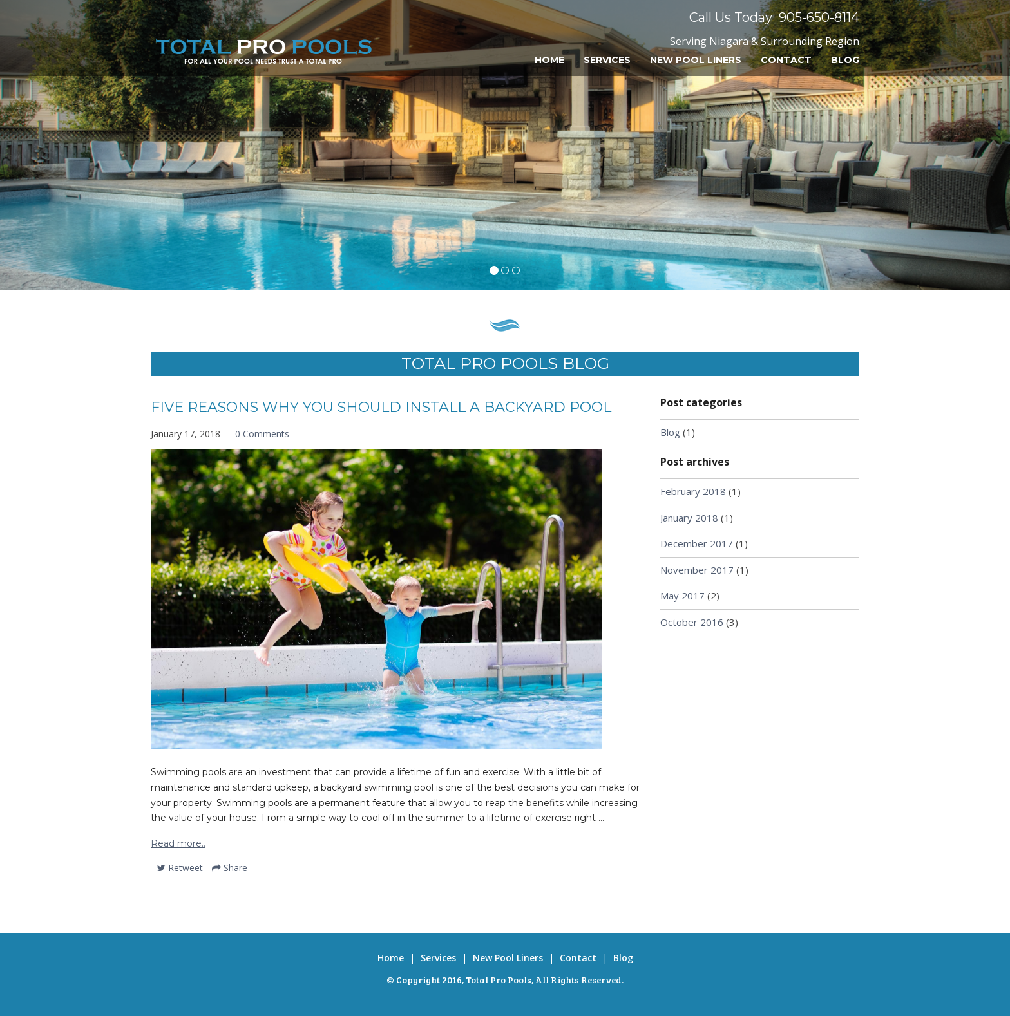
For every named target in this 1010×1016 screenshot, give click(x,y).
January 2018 (689, 517)
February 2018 (693, 491)
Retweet (180, 867)
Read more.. (178, 843)
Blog (845, 60)
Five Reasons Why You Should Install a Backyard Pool (381, 407)
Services (607, 60)
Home (549, 60)
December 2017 (696, 543)
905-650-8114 (819, 17)
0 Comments (262, 434)
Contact (786, 60)
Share (229, 867)
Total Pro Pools (498, 980)
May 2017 (682, 595)
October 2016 (691, 622)
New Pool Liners (695, 60)
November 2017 (697, 569)
